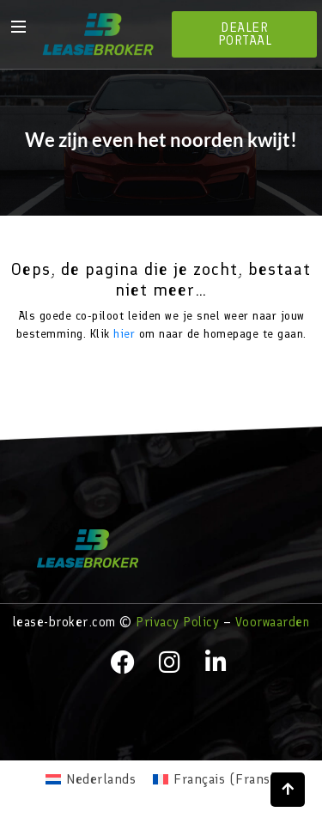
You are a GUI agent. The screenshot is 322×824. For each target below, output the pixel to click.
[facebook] (123, 662)
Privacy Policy (177, 622)
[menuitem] (90, 779)
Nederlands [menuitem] (101, 779)
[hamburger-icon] (17, 26)
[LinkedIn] (216, 662)
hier (124, 334)
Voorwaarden (272, 622)
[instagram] (170, 662)
